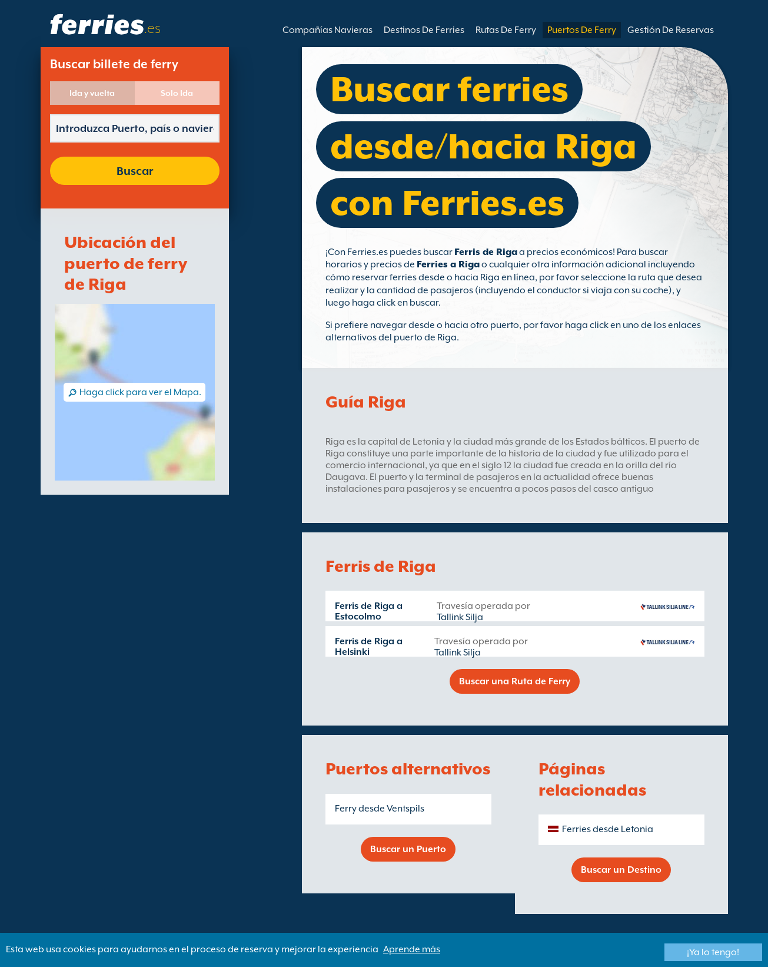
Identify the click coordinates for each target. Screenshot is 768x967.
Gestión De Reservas (670, 30)
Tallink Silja (460, 617)
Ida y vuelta (92, 93)
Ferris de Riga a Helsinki (369, 646)
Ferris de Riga (485, 252)
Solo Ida (177, 93)
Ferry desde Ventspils (379, 808)
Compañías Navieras (327, 30)
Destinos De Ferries (424, 30)
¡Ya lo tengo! (713, 952)
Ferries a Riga (448, 264)
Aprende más (411, 949)
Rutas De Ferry (506, 30)
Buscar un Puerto (408, 849)
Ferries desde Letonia (607, 829)
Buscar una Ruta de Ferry (514, 681)
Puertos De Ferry (581, 30)
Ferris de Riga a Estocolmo (369, 611)
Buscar (135, 170)
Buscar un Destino (621, 870)
